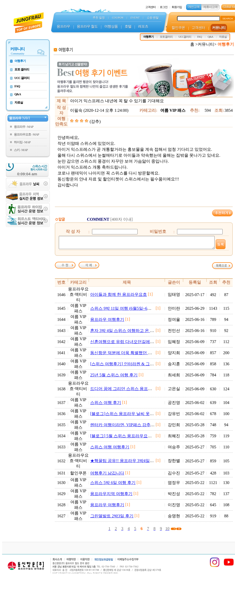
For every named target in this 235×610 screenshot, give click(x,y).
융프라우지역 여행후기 (111, 496)
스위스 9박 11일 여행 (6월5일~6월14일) (125, 310)
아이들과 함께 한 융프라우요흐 (118, 297)
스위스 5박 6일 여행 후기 (113, 485)
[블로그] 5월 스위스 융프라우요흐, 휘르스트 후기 (135, 438)
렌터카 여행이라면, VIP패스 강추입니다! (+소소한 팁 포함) (143, 427)
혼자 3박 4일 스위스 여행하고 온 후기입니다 (130, 333)
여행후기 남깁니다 (107, 475)
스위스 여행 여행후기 (109, 449)
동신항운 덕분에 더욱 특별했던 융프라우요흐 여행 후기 (140, 355)
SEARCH (227, 18)
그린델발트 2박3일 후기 (111, 518)
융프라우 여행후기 (107, 322)
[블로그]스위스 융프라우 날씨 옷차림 (124, 416)
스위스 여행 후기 (105, 405)
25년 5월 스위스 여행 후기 (114, 377)
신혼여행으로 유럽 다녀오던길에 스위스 (126, 344)
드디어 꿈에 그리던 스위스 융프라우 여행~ (129, 391)
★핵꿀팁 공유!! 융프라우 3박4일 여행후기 (128, 463)
